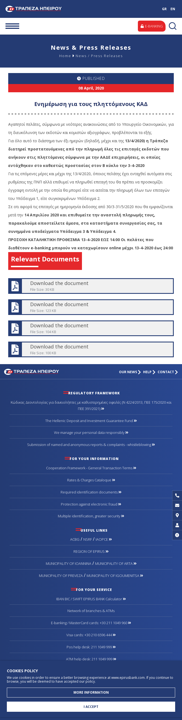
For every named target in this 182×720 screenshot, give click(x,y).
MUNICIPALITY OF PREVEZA (61, 575)
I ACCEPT (91, 706)
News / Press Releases (99, 55)
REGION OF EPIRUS (91, 551)
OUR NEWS (130, 372)
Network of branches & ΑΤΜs (91, 610)
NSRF (87, 539)
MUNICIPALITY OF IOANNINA (68, 563)
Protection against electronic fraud (91, 504)
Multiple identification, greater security (91, 516)
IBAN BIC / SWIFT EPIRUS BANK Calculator (91, 598)
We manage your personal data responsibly (91, 432)
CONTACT (168, 372)
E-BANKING (152, 26)
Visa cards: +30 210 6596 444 (91, 634)
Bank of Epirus (37, 9)
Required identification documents (91, 492)
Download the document (90, 286)
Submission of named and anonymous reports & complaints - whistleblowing (91, 444)
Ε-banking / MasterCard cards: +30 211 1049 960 (91, 622)
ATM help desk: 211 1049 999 (91, 659)
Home (65, 55)
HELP (149, 372)
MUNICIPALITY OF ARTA (115, 563)
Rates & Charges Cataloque (91, 480)
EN (172, 9)
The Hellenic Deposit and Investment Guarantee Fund (91, 420)
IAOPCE (104, 539)
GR (164, 9)
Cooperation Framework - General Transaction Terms (91, 467)
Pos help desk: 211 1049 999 (91, 646)
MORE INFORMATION (91, 692)
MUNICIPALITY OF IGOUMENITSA (115, 575)
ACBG (74, 539)
